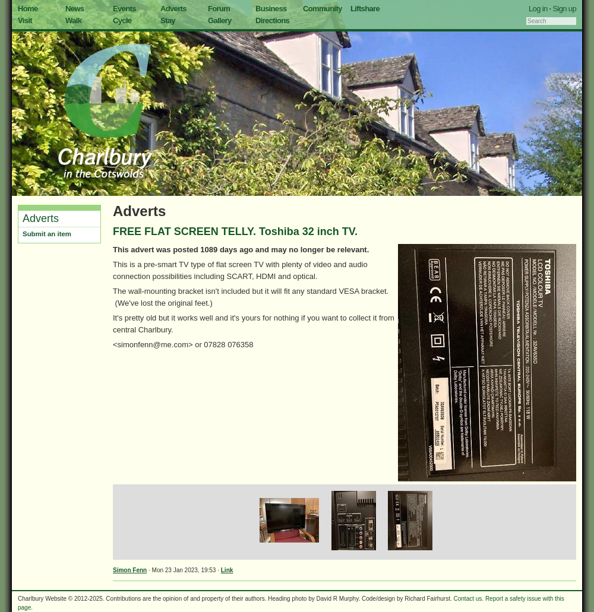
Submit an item (47, 233)
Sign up (564, 8)
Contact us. (469, 598)
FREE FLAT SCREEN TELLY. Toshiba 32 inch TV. (235, 231)
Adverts (173, 8)
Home (28, 8)
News (74, 8)
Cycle (122, 20)
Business (271, 8)
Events (124, 8)
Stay (167, 20)
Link (227, 570)
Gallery (220, 20)
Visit (25, 20)
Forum (219, 8)
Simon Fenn (130, 570)
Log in (538, 8)
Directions (272, 20)
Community (322, 8)
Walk (73, 20)
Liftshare (365, 8)
